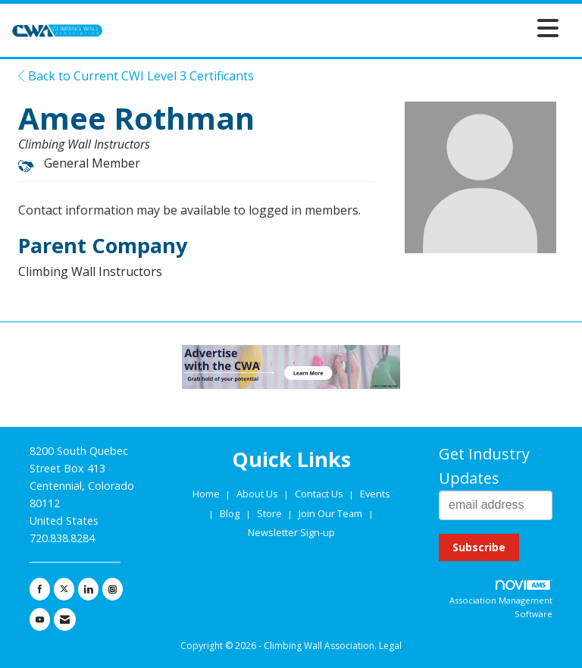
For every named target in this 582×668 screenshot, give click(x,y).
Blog (229, 513)
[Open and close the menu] (335, 28)
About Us (258, 493)
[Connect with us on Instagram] (112, 589)
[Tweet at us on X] (64, 589)
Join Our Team (330, 513)
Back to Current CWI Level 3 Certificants (136, 75)
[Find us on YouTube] (40, 619)
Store (270, 513)
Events (375, 493)
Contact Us (320, 493)
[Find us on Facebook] (40, 589)
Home (207, 493)
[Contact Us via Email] (65, 619)
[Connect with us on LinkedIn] (88, 589)
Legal (390, 645)
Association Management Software (500, 599)
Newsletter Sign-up (291, 532)
